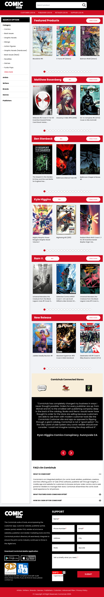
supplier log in (77, 12)
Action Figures (10, 46)
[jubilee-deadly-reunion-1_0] (42, 338)
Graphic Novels (10, 38)
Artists (19, 590)
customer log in (28, 12)
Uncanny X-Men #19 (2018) (66, 118)
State (56, 548)
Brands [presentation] (6, 89)
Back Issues (9, 33)
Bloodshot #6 (38, 59)
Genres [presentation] (6, 95)
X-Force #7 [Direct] (63, 59)
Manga (7, 42)
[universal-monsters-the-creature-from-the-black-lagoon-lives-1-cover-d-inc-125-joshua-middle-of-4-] (42, 279)
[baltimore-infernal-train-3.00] (66, 159)
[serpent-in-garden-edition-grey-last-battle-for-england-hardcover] (42, 159)
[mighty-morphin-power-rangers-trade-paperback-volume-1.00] (42, 220)
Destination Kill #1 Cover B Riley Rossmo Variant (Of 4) (90, 357)
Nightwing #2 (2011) (63, 238)
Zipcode (82, 548)
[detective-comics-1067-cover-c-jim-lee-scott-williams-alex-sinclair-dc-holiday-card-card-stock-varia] (66, 279)
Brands (33, 590)
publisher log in (45, 12)
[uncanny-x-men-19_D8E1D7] (66, 100)
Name (56, 519)
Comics (7, 29)
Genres (40, 590)
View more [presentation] (93, 20)
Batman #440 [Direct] (88, 59)
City (80, 538)
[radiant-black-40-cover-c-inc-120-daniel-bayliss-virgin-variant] (90, 220)
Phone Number (60, 528)
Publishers (48, 590)
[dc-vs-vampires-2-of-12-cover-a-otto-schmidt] (90, 100)
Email (81, 528)
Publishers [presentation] (7, 100)
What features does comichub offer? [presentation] (50, 494)
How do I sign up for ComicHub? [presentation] (47, 500)
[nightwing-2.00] (66, 220)
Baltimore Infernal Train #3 (66, 178)
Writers (26, 590)
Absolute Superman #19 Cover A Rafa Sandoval (65, 357)
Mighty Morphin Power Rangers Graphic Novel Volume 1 (41, 240)
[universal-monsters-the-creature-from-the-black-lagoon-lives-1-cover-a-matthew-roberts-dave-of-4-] (90, 279)
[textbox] (61, 5)
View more (8, 72)
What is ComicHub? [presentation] (41, 474)
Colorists (57, 590)
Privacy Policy (81, 590)
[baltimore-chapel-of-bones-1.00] (90, 159)
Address (57, 538)
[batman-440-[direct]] (90, 41)
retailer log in (61, 12)
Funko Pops (8, 67)
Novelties (8, 59)
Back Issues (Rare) (11, 55)
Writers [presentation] (6, 83)
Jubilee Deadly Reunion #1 (43, 356)
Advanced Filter (68, 590)
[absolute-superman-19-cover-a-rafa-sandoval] (66, 338)
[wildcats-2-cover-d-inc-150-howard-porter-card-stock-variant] (42, 100)
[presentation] (93, 20)
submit (88, 574)
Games (7, 63)
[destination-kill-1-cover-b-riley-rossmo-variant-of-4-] (90, 338)
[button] (44, 72)
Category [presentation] (7, 25)
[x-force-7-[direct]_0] (66, 41)
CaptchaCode (59, 576)
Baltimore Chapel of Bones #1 (90, 178)
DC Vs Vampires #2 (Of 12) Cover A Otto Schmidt (90, 119)
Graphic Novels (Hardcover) (15, 50)
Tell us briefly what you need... (66, 557)
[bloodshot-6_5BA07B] (42, 41)
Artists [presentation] (5, 77)
